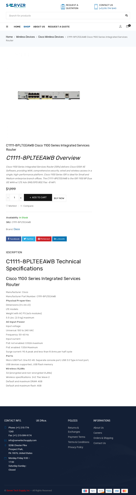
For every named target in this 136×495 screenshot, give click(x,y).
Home (9, 36)
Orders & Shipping (102, 436)
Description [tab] (13, 251)
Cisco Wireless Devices (49, 36)
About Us (98, 426)
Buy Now (66, 197)
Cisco (17, 228)
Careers (97, 431)
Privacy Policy (75, 441)
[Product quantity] (15, 197)
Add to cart (42, 197)
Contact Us (99, 441)
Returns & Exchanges (78, 426)
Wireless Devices (25, 36)
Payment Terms (76, 431)
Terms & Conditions (77, 436)
